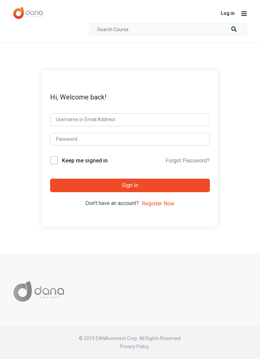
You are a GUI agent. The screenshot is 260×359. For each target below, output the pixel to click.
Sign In (130, 185)
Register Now (158, 203)
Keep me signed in (85, 160)
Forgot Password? (188, 160)
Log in (228, 13)
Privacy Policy (134, 346)
